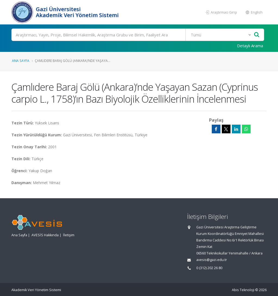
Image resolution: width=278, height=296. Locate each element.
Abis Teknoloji (243, 290)
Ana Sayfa (20, 60)
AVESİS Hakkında (45, 235)
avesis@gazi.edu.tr (211, 259)
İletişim (68, 235)
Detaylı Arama (250, 45)
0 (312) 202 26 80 (209, 268)
